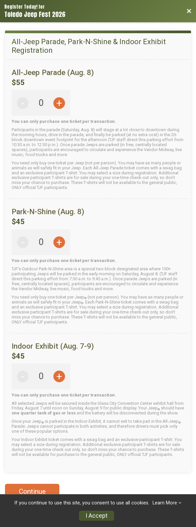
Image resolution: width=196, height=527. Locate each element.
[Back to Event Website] (189, 11)
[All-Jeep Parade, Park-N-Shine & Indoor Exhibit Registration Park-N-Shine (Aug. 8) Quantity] (41, 242)
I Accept (96, 515)
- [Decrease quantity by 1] (22, 103)
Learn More (165, 503)
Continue (32, 491)
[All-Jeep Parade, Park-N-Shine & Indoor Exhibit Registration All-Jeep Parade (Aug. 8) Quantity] (41, 103)
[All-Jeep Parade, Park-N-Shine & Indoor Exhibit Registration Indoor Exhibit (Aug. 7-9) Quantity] (41, 376)
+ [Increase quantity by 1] (59, 103)
